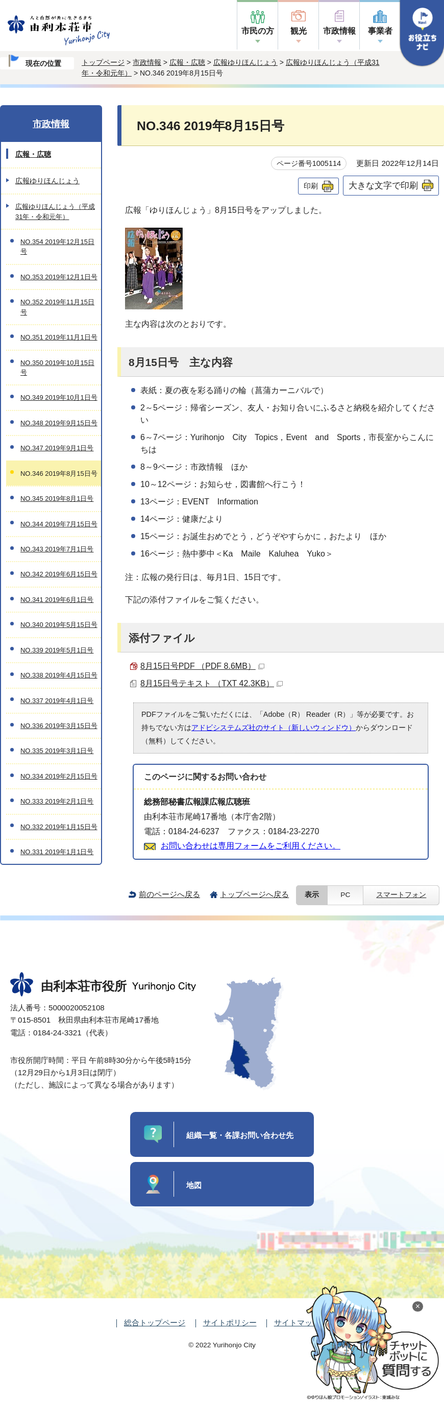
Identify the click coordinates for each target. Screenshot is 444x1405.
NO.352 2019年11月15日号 (57, 307)
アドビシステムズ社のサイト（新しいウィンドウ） (273, 727)
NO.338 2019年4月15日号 (58, 675)
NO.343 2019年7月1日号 (56, 549)
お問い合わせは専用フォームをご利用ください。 (250, 845)
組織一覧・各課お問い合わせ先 (239, 1135)
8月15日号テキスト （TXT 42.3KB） (211, 683)
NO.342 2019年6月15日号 (58, 574)
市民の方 (257, 31)
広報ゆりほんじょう (245, 62)
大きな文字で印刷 (383, 185)
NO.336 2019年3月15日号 (58, 726)
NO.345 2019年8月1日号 (56, 498)
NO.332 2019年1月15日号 (58, 827)
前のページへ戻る (169, 894)
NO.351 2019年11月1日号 (58, 337)
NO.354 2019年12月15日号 (57, 246)
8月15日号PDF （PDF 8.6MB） (202, 666)
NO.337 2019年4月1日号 (56, 701)
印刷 (311, 186)
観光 (298, 31)
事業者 (380, 31)
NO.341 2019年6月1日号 (56, 599)
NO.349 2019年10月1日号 (58, 397)
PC (345, 895)
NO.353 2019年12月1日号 (58, 277)
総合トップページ (154, 1322)
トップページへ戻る (254, 894)
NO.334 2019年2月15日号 (58, 776)
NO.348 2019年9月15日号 (58, 423)
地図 (194, 1185)
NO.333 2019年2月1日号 (56, 801)
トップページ (103, 62)
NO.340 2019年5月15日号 (58, 624)
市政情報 (339, 31)
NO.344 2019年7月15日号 (58, 524)
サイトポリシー (230, 1322)
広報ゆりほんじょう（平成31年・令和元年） (55, 211)
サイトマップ (297, 1322)
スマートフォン (401, 895)
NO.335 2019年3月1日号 (56, 751)
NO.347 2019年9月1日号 (56, 448)
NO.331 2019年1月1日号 (56, 852)
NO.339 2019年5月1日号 (56, 650)
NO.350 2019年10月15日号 (57, 367)
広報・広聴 (187, 62)
